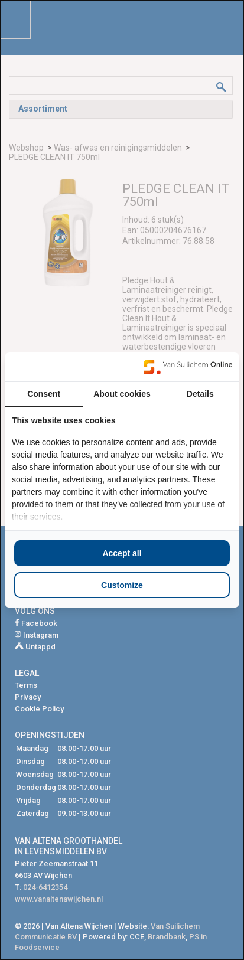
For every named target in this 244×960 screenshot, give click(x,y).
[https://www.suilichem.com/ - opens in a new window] (188, 367)
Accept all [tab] (121, 553)
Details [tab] (200, 394)
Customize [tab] (122, 585)
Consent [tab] (43, 394)
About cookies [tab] (121, 394)
